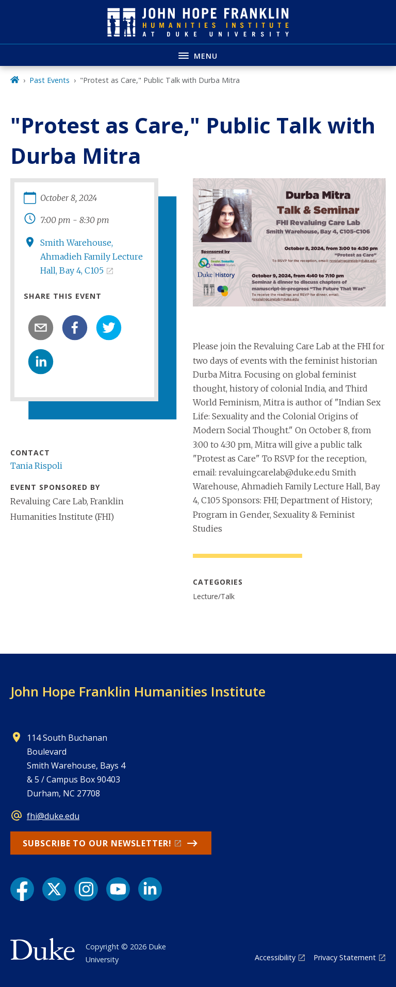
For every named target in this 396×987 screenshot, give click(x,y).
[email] (41, 328)
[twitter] (109, 328)
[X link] (54, 889)
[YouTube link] (118, 889)
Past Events (49, 80)
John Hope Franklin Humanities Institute (138, 691)
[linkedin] (41, 362)
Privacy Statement (345, 957)
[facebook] (75, 328)
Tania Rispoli (36, 466)
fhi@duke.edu (53, 816)
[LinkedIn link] (150, 889)
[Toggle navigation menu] (198, 55)
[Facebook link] (22, 889)
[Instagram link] (86, 889)
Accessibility (275, 957)
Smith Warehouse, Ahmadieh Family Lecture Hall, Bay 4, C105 (91, 256)
